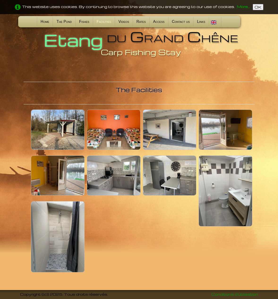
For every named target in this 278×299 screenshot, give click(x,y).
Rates (141, 22)
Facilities (104, 22)
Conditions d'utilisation (234, 294)
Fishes (84, 22)
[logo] (139, 43)
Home (45, 22)
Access (159, 22)
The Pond (64, 22)
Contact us (181, 22)
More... (243, 6)
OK (258, 7)
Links (201, 22)
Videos (124, 22)
